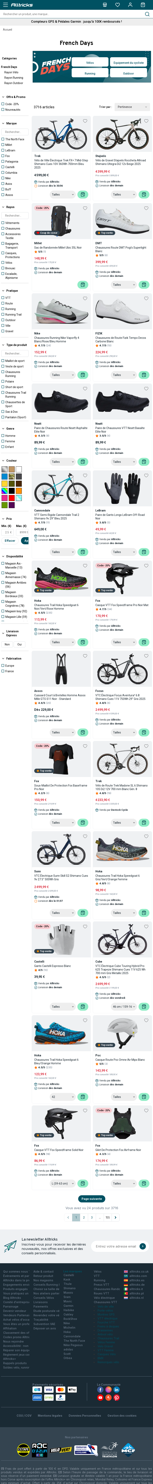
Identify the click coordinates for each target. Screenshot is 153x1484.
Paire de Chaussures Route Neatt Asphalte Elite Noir (60, 429)
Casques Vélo (107, 1354)
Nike (67, 1323)
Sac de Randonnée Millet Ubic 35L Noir (58, 247)
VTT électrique (108, 1318)
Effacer (10, 540)
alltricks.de (134, 1284)
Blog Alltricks (12, 1297)
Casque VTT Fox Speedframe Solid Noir (59, 1150)
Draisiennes (105, 1330)
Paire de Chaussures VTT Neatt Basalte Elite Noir (120, 429)
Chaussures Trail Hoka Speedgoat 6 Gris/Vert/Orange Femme (117, 877)
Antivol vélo (105, 1334)
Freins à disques (108, 1326)
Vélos (90, 62)
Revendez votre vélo (47, 1315)
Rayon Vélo (11, 72)
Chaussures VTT (105, 1302)
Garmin (68, 1305)
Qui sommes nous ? (16, 1271)
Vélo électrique (104, 1297)
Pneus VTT (101, 1284)
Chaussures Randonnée (110, 1289)
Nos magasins (43, 1280)
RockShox (70, 1318)
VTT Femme (106, 1350)
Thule (68, 1283)
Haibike (69, 1310)
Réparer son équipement (20, 1350)
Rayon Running (13, 77)
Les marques (72, 1271)
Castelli (69, 1275)
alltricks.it (133, 1289)
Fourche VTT (106, 1322)
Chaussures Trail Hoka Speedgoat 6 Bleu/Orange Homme (56, 1061)
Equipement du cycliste (129, 62)
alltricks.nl (134, 1297)
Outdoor (128, 73)
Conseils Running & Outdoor (53, 1284)
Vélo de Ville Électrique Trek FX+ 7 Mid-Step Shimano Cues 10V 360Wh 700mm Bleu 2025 (61, 164)
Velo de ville (106, 1306)
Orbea (68, 1358)
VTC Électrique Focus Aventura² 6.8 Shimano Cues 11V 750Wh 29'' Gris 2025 (120, 697)
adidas (68, 1349)
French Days (9, 67)
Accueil (7, 29)
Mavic (68, 1301)
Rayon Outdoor (13, 83)
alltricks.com (135, 1276)
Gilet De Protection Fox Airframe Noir (118, 1150)
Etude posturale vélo (47, 1311)
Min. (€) (6, 526)
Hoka (67, 1332)
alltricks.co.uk (136, 1271)
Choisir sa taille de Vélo (49, 1289)
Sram (67, 1297)
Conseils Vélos (43, 1297)
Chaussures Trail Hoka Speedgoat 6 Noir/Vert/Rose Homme (56, 606)
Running (90, 73)
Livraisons (40, 1302)
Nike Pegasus (73, 1345)
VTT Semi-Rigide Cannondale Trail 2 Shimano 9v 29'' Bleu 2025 (56, 516)
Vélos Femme (106, 1342)
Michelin (69, 1327)
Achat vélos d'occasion (19, 1319)
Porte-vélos (105, 1310)
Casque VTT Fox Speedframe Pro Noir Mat (121, 605)
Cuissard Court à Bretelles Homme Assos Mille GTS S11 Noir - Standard (60, 697)
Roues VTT (101, 1293)
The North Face (74, 1340)
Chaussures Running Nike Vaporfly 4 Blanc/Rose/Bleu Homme (56, 339)
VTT (97, 1276)
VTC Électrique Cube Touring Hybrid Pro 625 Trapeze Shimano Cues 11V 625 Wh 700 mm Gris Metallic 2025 (120, 969)
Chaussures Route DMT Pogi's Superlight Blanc (120, 249)
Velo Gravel (105, 1346)
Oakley (68, 1314)
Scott (67, 1353)
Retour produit (43, 1276)
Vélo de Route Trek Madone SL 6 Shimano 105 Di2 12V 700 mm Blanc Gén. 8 (121, 787)
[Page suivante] (115, 1217)
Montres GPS (106, 1314)
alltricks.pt (134, 1293)
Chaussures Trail (108, 1338)
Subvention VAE (44, 1324)
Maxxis (68, 1292)
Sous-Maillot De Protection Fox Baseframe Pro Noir (60, 787)
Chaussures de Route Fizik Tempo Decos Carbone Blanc (120, 339)
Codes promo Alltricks (18, 1337)
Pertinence (132, 107)
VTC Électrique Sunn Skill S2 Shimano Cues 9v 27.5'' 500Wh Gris (61, 877)
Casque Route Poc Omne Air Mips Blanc (120, 1059)
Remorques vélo (108, 1362)
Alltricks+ (9, 1358)
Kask (67, 1279)
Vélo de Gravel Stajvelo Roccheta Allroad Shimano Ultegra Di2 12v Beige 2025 (120, 162)
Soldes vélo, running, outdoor (23, 1367)
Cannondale (72, 1336)
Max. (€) (21, 526)
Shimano (70, 1288)
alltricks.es (134, 1280)
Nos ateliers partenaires (50, 1293)
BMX (101, 1358)
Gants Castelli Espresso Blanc (52, 966)
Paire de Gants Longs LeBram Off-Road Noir (120, 516)
